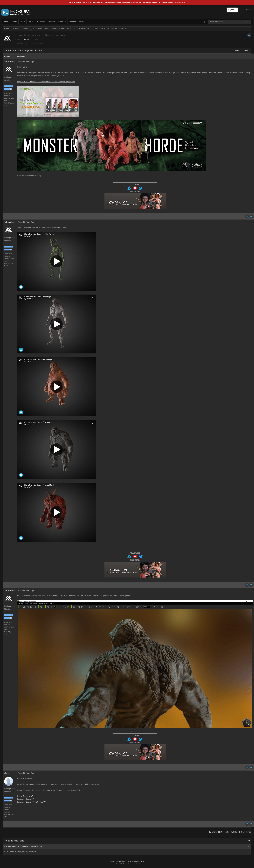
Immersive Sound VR (25, 799)
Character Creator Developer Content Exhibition (54, 29)
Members (51, 21)
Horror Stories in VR (25, 796)
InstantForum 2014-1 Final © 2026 (130, 861)
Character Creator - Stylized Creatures (110, 29)
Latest (22, 21)
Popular (31, 21)
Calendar (41, 21)
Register (249, 9)
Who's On (62, 21)
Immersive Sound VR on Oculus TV (31, 802)
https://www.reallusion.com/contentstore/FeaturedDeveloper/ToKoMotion (46, 82)
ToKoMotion (84, 29)
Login (241, 9)
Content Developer (21, 29)
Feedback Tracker (76, 21)
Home (5, 21)
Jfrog (6, 773)
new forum (180, 2)
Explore (13, 21)
